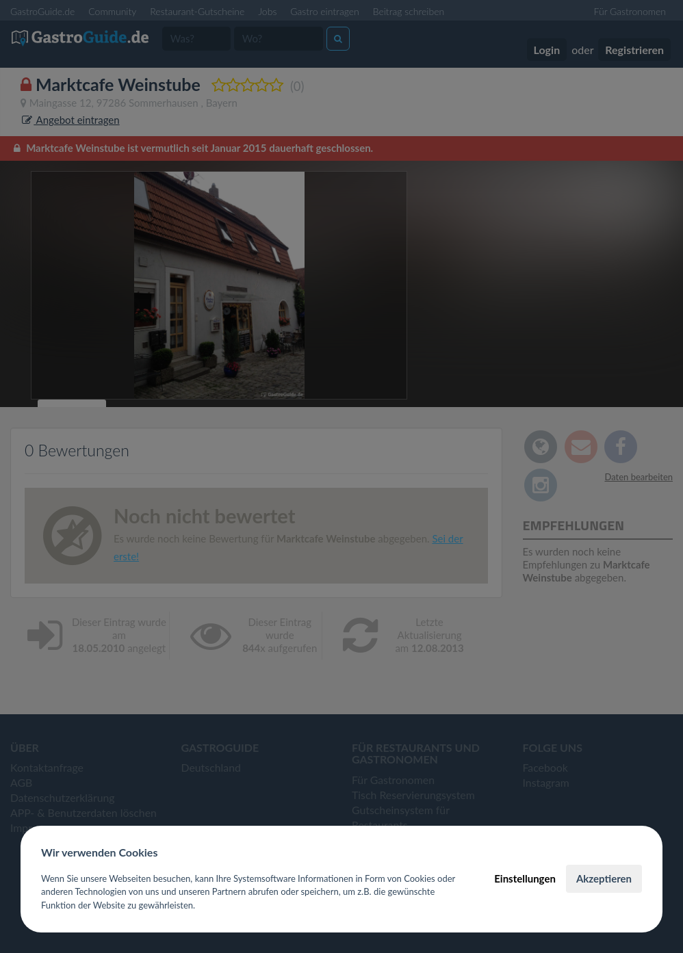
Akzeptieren (604, 878)
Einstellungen (525, 878)
